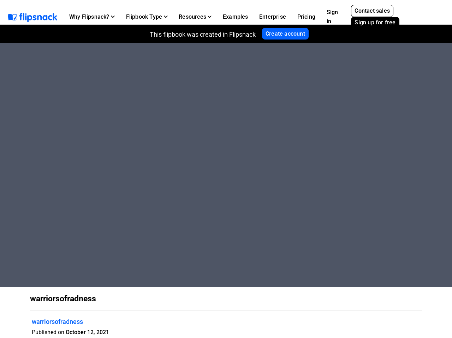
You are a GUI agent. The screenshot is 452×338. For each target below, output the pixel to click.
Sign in (332, 17)
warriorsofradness (57, 321)
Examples (235, 16)
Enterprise (272, 16)
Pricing (306, 16)
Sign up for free (375, 22)
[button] (92, 17)
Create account (285, 33)
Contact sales (372, 10)
